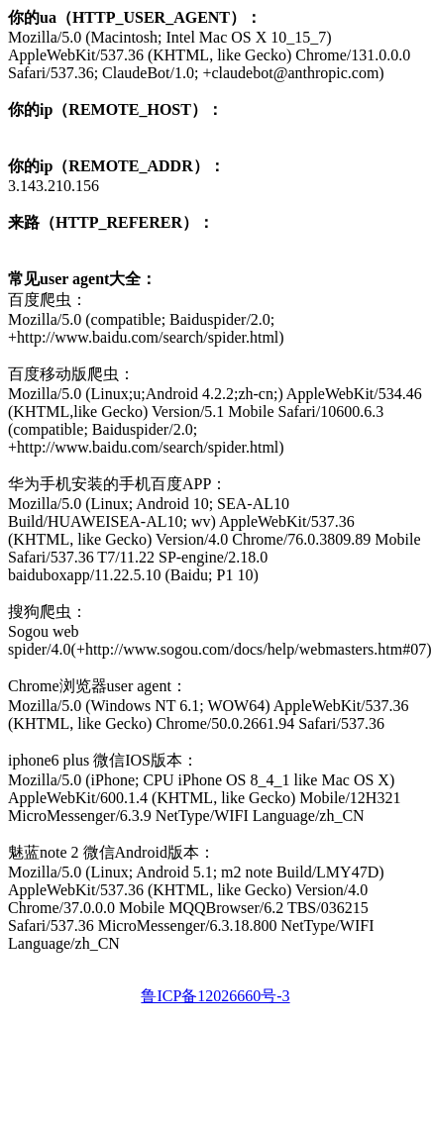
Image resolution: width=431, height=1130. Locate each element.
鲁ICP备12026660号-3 (215, 995)
